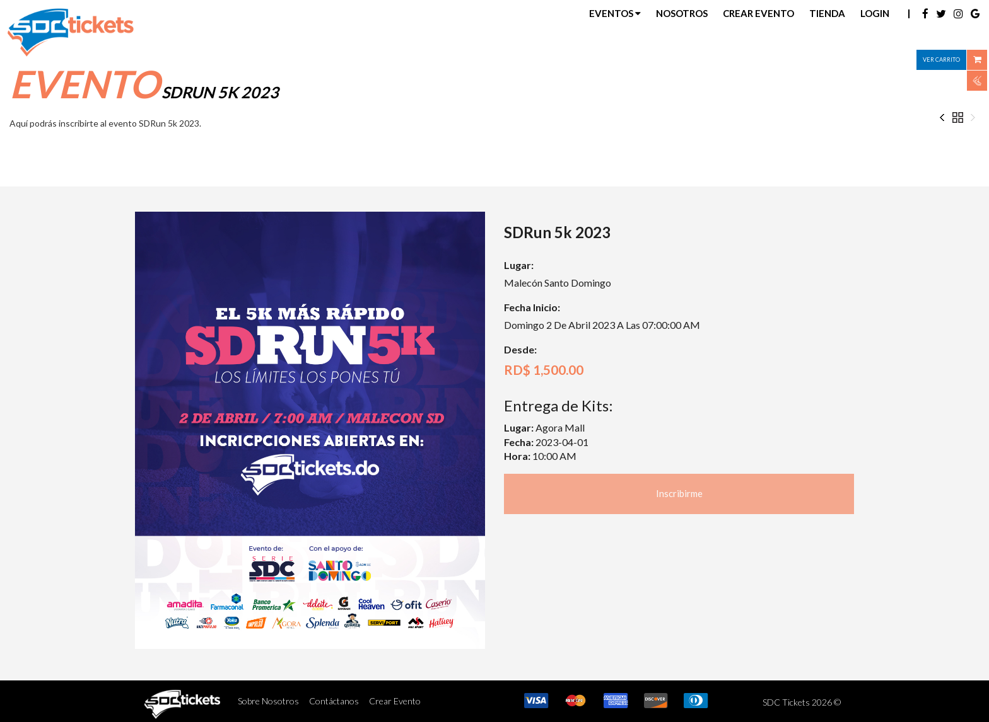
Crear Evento (758, 13)
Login (874, 13)
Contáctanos (334, 701)
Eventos (615, 13)
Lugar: (519, 265)
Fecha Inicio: (532, 307)
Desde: (520, 349)
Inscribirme (679, 493)
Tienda (827, 13)
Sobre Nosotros (268, 701)
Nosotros (682, 13)
